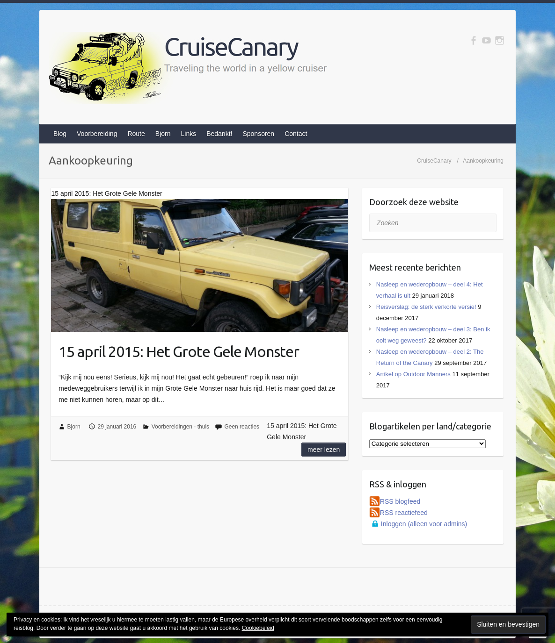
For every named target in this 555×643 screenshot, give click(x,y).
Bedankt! (219, 133)
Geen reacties (241, 426)
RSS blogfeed (400, 501)
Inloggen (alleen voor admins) (424, 524)
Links (188, 133)
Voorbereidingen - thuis (180, 426)
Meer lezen (323, 449)
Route (136, 133)
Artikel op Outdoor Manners (413, 374)
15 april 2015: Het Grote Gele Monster (178, 351)
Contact (296, 133)
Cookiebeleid (258, 628)
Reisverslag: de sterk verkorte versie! (426, 306)
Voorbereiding (97, 133)
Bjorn (163, 133)
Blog (59, 133)
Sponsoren (258, 133)
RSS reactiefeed (404, 512)
